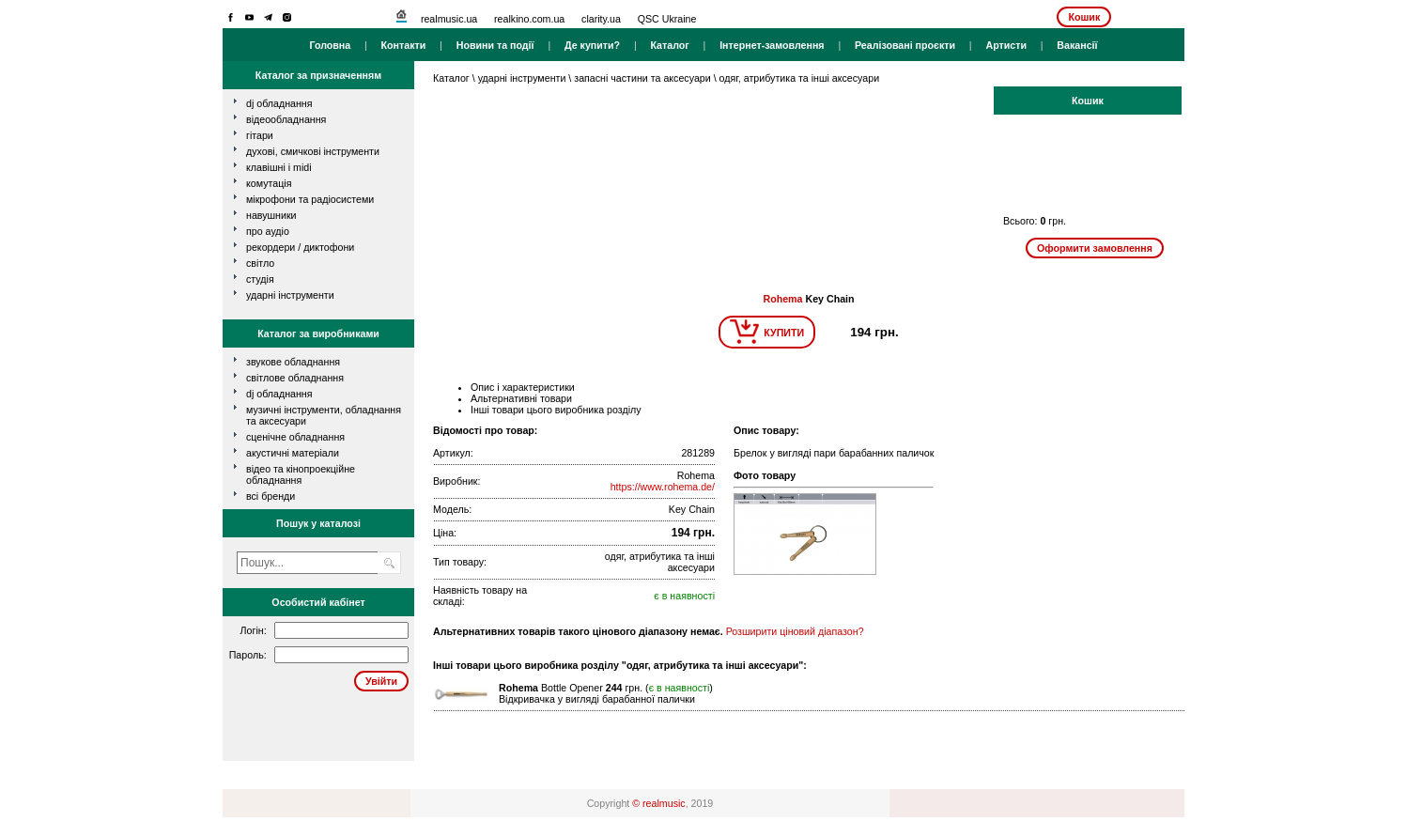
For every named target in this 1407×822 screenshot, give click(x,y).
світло (260, 263)
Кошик (1084, 17)
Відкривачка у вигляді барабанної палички (597, 699)
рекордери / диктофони (300, 247)
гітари (259, 135)
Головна (329, 45)
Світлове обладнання (295, 377)
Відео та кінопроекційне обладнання (300, 474)
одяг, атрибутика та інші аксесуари (799, 78)
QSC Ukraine (667, 18)
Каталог (669, 45)
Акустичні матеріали (292, 452)
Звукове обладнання (293, 361)
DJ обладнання (279, 393)
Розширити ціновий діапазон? (795, 631)
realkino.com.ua (529, 18)
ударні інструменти (290, 295)
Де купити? (592, 45)
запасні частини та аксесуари (642, 78)
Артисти (1006, 45)
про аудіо (267, 231)
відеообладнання (286, 119)
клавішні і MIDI (279, 167)
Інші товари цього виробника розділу (556, 409)
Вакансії (1077, 45)
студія (260, 279)
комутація (268, 183)
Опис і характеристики (523, 387)
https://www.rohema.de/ (663, 486)
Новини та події (495, 45)
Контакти (403, 45)
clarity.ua (601, 18)
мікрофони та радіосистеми (310, 199)
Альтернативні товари (521, 398)
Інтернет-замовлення (771, 45)
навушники (271, 215)
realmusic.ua (449, 18)
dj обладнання (279, 103)
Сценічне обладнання (295, 436)
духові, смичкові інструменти (312, 151)
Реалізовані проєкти (905, 45)
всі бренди (270, 496)
